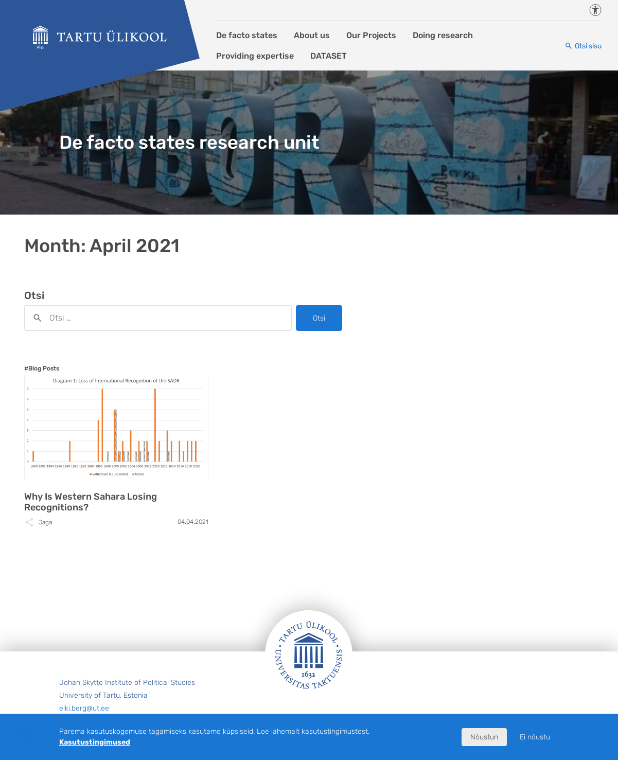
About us (312, 35)
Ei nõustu (535, 737)
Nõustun (484, 737)
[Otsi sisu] (583, 46)
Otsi (319, 318)
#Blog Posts (41, 368)
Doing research (443, 35)
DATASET (328, 56)
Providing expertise (255, 56)
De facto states (246, 35)
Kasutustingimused (94, 742)
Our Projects (371, 35)
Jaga (45, 522)
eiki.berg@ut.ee (84, 708)
